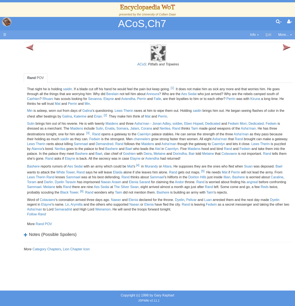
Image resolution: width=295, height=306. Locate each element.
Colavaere (97, 163)
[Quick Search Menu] (278, 22)
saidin (110, 89)
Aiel (196, 153)
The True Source (32, 80)
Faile (275, 99)
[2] (191, 115)
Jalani (218, 128)
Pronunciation (30, 186)
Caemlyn (265, 134)
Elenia (175, 214)
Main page (20, 44)
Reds (248, 201)
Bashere (149, 153)
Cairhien (150, 99)
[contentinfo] (254, 34)
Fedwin (100, 128)
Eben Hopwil (236, 123)
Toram (192, 191)
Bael (167, 153)
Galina (130, 110)
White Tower (147, 182)
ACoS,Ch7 (142, 23)
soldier (220, 123)
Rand (260, 128)
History (25, 85)
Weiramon (229, 224)
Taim (278, 128)
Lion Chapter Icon (118, 268)
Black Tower (84, 207)
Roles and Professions (37, 143)
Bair (269, 158)
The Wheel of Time (34, 75)
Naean (159, 214)
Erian (184, 116)
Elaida (199, 182)
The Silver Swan (109, 201)
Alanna (75, 153)
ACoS (163, 64)
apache (7, 22)
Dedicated (255, 123)
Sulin (73, 123)
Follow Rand (79, 233)
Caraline (179, 191)
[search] (278, 22)
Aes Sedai (271, 94)
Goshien (206, 158)
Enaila (193, 128)
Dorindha (257, 158)
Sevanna (212, 99)
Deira (225, 158)
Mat (216, 103)
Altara (209, 176)
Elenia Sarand (80, 196)
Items (24, 157)
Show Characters (33, 128)
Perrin (259, 99)
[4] (180, 175)
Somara (206, 128)
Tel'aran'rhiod (30, 172)
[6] (96, 206)
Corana (230, 128)
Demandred (100, 149)
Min (246, 103)
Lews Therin (166, 110)
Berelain (194, 94)
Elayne (226, 99)
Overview (36, 104)
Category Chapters (89, 268)
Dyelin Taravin (225, 191)
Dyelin (222, 214)
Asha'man (184, 123)
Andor (120, 196)
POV (78, 78)
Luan (250, 214)
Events (25, 95)
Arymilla (153, 219)
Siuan (74, 182)
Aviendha (246, 99)
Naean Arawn (271, 191)
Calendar (27, 90)
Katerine (166, 116)
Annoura (234, 94)
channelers (85, 144)
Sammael (77, 149)
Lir (143, 219)
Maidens (154, 123)
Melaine (237, 158)
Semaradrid (190, 224)
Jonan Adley (204, 123)
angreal (193, 196)
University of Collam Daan (159, 14)
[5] (284, 180)
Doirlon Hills (100, 191)
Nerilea (248, 128)
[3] (209, 133)
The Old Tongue (32, 114)
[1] (214, 88)
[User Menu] (289, 22)
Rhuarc (165, 99)
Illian (129, 191)
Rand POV (86, 243)
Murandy (193, 176)
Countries (36, 109)
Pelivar (234, 214)
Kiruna (156, 103)
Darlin (208, 191)
